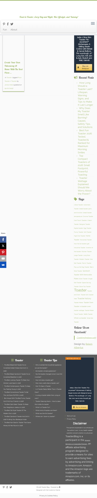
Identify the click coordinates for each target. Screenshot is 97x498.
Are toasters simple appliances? (45, 371)
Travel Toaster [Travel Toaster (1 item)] (78, 314)
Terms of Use (71, 416)
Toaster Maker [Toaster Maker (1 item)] (78, 302)
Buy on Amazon (85, 67)
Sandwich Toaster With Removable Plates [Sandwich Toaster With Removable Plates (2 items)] (83, 275)
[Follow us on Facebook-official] (8, 24)
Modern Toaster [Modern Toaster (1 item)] (84, 259)
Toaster (9, 77)
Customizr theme (54, 490)
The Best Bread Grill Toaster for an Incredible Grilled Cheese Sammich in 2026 (15, 368)
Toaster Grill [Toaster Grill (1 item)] (84, 294)
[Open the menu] (93, 24)
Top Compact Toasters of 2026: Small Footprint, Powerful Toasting (84, 165)
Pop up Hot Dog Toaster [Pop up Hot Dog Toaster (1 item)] (81, 267)
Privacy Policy (71, 419)
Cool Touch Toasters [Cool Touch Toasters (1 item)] (80, 220)
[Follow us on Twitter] (12, 24)
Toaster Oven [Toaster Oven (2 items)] (88, 302)
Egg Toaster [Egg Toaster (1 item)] (87, 228)
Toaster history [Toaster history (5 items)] (84, 298)
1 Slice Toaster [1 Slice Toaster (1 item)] (78, 205)
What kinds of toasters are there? (46, 410)
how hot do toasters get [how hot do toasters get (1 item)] (81, 243)
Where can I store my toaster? (45, 416)
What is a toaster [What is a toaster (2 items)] (80, 318)
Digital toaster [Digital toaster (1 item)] (78, 228)
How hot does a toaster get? (44, 380)
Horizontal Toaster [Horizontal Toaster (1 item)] (86, 240)
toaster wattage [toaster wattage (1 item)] (79, 310)
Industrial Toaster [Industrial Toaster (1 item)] (79, 247)
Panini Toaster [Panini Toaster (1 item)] (86, 263)
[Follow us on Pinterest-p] (5, 24)
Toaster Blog (46, 487)
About (14, 29)
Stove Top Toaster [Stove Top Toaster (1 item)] (85, 286)
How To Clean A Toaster (43, 386)
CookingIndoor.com (86, 337)
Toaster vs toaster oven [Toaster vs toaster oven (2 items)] (82, 306)
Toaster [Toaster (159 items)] (80, 290)
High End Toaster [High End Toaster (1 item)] (79, 236)
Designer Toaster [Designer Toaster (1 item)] (84, 224)
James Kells (8, 85)
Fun (5, 29)
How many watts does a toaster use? (47, 383)
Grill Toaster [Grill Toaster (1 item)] (87, 232)
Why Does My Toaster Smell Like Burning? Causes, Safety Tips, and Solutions (85, 117)
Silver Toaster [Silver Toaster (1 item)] (83, 278)
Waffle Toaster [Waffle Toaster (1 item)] (88, 314)
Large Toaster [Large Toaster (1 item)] (78, 255)
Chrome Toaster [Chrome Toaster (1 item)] (88, 216)
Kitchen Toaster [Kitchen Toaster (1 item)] (87, 251)
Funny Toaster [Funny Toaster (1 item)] (78, 232)
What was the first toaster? (44, 413)
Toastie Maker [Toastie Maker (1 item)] (89, 310)
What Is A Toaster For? (42, 407)
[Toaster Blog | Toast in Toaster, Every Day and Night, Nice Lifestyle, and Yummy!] (48, 8)
